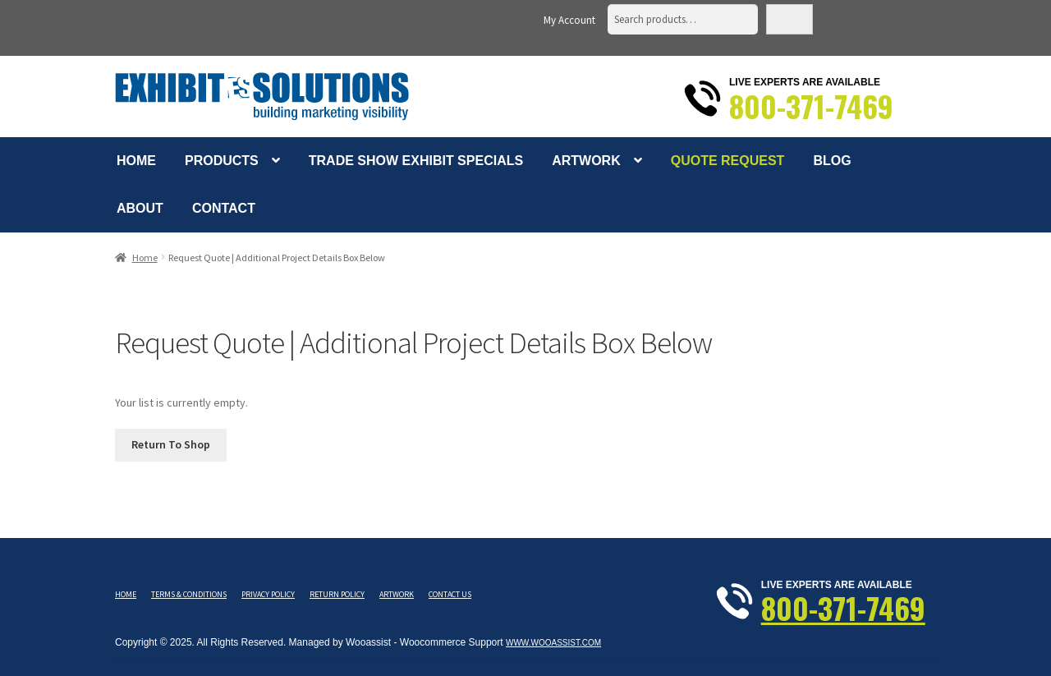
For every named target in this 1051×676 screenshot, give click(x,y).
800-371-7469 (811, 106)
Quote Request (728, 161)
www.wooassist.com (553, 642)
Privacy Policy (268, 594)
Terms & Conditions (189, 594)
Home (136, 161)
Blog (832, 161)
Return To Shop (170, 444)
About (140, 208)
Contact (223, 208)
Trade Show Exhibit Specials (416, 161)
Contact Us (450, 594)
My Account (569, 20)
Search (789, 19)
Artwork (586, 161)
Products (222, 161)
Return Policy (337, 594)
